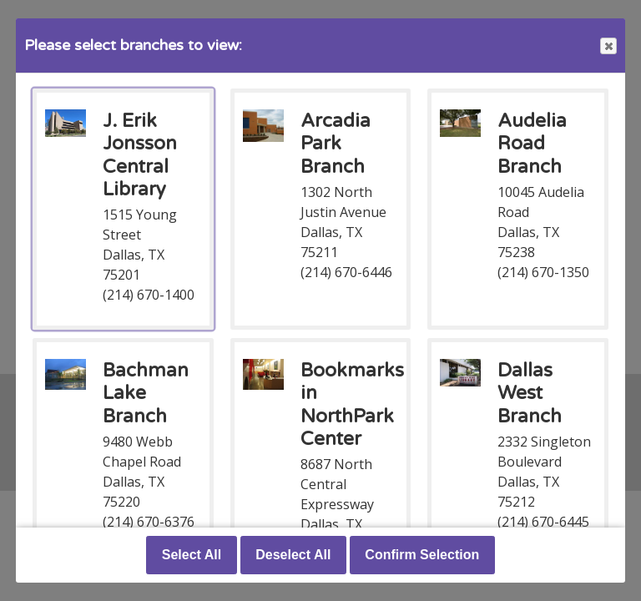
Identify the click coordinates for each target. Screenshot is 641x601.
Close (607, 46)
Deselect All (293, 555)
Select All (191, 555)
